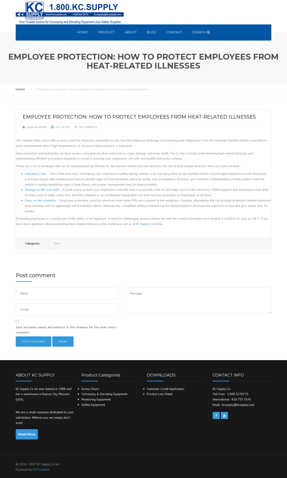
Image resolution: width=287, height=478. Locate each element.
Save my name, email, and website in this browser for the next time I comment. (66, 330)
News (57, 243)
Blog (151, 32)
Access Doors (90, 389)
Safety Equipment (93, 405)
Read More (26, 434)
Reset (63, 341)
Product (106, 32)
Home (82, 32)
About (131, 32)
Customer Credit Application (165, 389)
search (201, 32)
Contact (174, 32)
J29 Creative (41, 469)
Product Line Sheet (159, 394)
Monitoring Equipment (96, 399)
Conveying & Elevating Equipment (104, 394)
